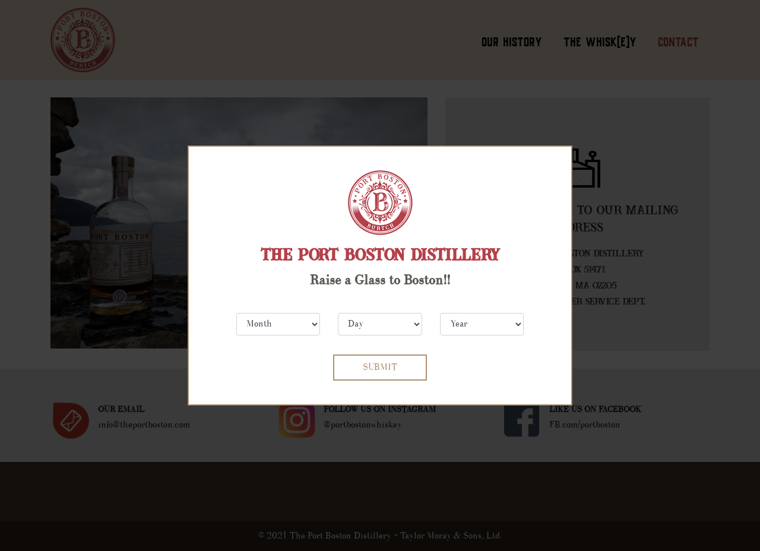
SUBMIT (380, 367)
